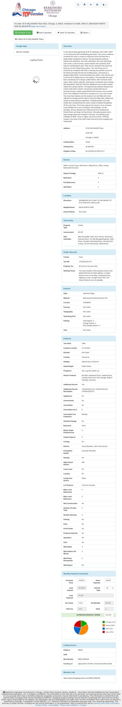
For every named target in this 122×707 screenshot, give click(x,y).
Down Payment (96, 582)
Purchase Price (69, 582)
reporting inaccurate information (106, 703)
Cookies (83, 705)
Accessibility (54, 705)
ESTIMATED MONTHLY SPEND (88, 615)
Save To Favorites (66, 33)
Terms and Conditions (69, 705)
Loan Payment (69, 597)
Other (98, 609)
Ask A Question (44, 33)
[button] (104, 5)
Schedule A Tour (23, 33)
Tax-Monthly (95, 603)
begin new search (38, 26)
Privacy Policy (41, 705)
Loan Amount (70, 589)
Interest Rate (97, 589)
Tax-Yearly (69, 603)
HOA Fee (69, 609)
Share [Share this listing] (85, 33)
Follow (29, 39)
